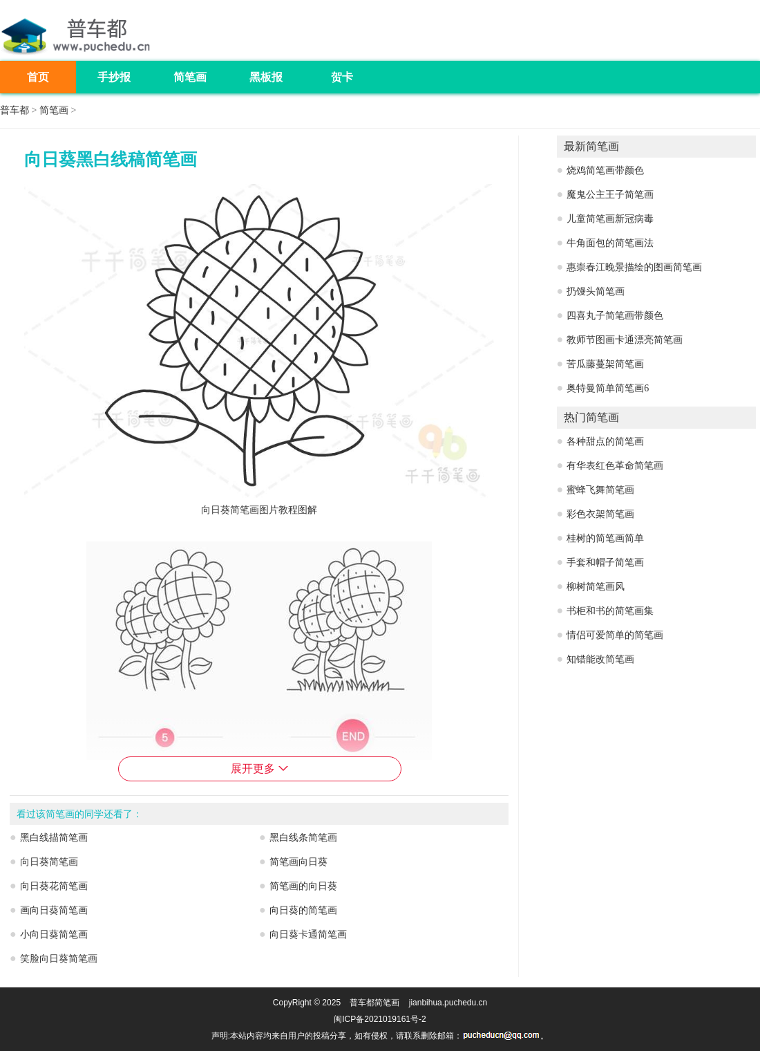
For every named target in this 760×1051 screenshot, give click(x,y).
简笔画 (190, 77)
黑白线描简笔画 (54, 838)
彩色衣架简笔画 (600, 514)
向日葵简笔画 (49, 862)
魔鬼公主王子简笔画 (610, 194)
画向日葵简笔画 (54, 910)
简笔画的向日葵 (303, 886)
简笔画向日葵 (298, 862)
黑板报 (266, 77)
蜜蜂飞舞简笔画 (600, 490)
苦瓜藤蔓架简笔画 (605, 364)
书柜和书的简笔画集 (610, 611)
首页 (38, 77)
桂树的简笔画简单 (605, 538)
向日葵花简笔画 (54, 886)
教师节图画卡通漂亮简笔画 (625, 340)
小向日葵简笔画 (54, 934)
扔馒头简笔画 (596, 291)
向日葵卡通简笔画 (308, 934)
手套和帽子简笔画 (605, 562)
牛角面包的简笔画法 (610, 243)
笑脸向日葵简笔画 (58, 959)
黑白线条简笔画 (303, 838)
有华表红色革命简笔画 (615, 466)
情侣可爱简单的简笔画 (615, 635)
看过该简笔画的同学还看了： (79, 814)
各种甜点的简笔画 (605, 441)
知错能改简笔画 (600, 659)
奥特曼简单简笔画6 (608, 388)
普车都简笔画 (374, 1002)
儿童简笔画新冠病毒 (610, 219)
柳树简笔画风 (596, 587)
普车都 (14, 110)
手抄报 (114, 77)
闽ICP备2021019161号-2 (380, 1019)
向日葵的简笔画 (303, 910)
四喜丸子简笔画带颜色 (615, 315)
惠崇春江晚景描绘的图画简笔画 (634, 267)
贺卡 (342, 77)
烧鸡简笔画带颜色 (605, 170)
